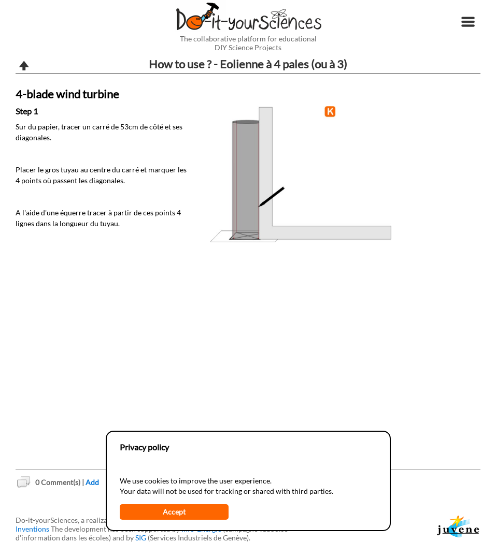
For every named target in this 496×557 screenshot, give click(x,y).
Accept (174, 511)
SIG (140, 537)
